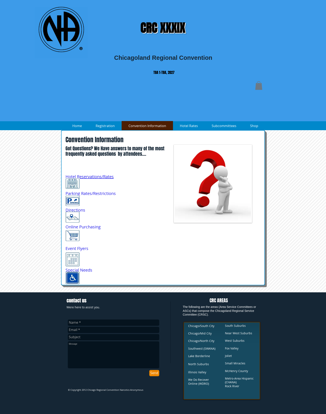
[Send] (154, 373)
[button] (258, 85)
